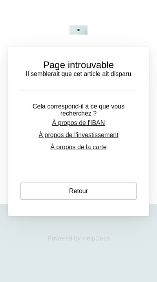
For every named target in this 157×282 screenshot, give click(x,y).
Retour (78, 191)
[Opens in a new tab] (78, 238)
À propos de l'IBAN (78, 122)
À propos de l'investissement (78, 135)
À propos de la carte (78, 147)
